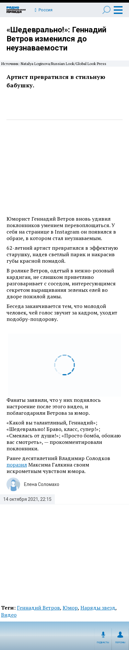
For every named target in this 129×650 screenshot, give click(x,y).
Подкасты (103, 642)
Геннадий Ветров (38, 607)
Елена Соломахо (41, 484)
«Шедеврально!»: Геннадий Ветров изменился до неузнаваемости (56, 38)
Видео (9, 614)
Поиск (106, 10)
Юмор (70, 607)
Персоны (120, 642)
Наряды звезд (97, 607)
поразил (16, 464)
